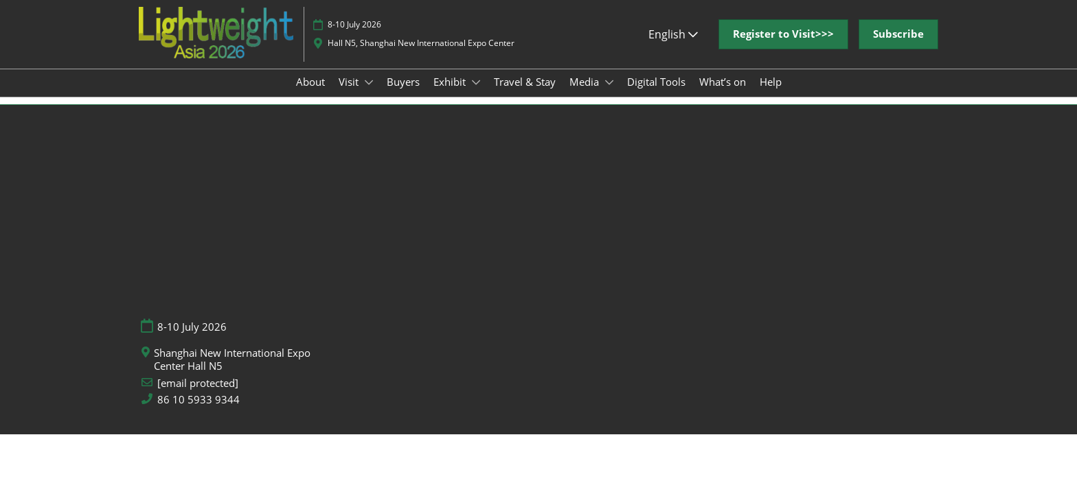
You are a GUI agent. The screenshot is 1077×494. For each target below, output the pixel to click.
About (310, 95)
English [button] (673, 47)
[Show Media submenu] (609, 95)
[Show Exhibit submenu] (476, 95)
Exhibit (450, 95)
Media (585, 95)
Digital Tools (656, 95)
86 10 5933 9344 (198, 412)
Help (771, 95)
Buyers (403, 95)
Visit (350, 95)
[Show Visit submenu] (369, 95)
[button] (783, 47)
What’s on (722, 95)
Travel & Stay (525, 95)
